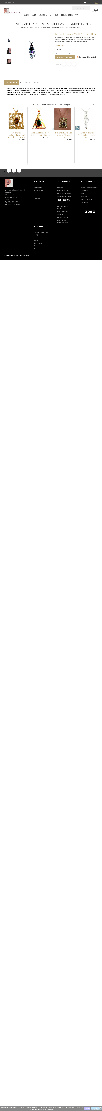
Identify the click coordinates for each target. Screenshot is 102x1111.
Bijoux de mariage (62, 188)
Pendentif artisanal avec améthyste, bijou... (63, 135)
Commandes (84, 167)
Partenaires (37, 223)
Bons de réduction (86, 176)
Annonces (37, 226)
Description (11, 83)
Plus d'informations (96, 1108)
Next (96, 104)
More (76, 15)
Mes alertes (84, 179)
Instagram (93, 188)
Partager (64, 64)
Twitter (85, 188)
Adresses (84, 173)
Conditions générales (64, 170)
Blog (96, 3)
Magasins (37, 175)
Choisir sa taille (38, 220)
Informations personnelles (89, 164)
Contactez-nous (39, 173)
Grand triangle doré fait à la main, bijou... (40, 133)
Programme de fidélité (64, 173)
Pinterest (74, 64)
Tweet (69, 64)
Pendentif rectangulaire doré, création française (17, 135)
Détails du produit (29, 83)
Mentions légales (62, 167)
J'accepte (87, 1108)
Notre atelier (38, 164)
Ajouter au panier (65, 57)
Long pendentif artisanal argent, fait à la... (87, 135)
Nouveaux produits (63, 194)
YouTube (87, 188)
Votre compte (88, 158)
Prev (93, 104)
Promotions (61, 191)
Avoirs (83, 170)
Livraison (60, 164)
